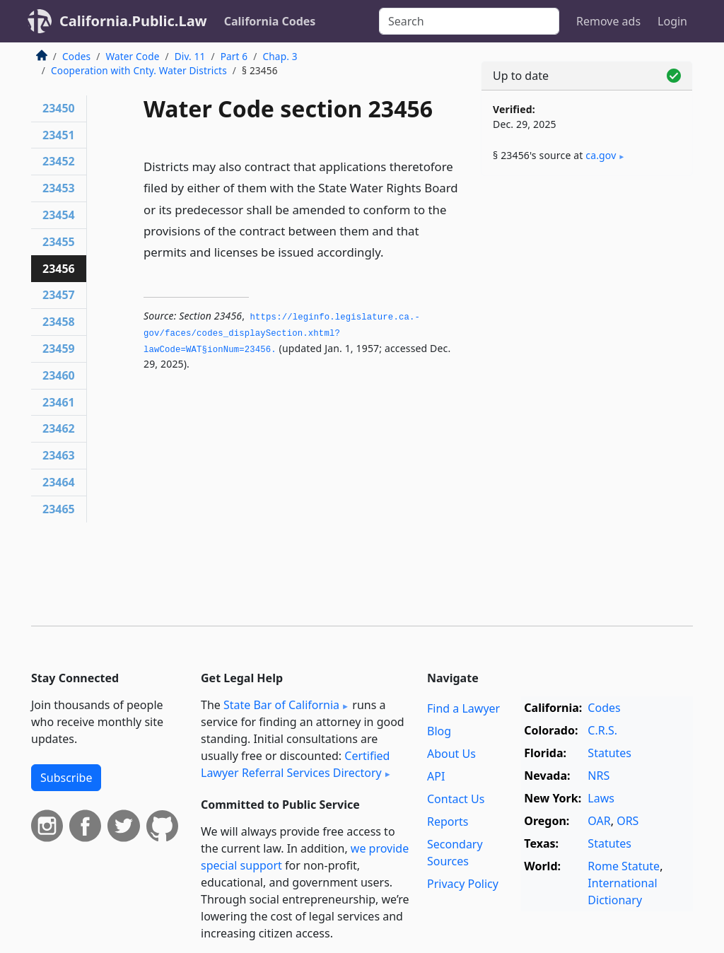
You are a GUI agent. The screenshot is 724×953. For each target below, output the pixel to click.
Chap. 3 (280, 56)
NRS (598, 775)
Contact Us (455, 799)
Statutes (609, 753)
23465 (58, 509)
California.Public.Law (133, 20)
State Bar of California (281, 705)
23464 (58, 482)
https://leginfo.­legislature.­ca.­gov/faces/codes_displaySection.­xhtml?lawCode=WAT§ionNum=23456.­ (282, 333)
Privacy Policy (462, 883)
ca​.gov (600, 155)
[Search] (469, 21)
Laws (601, 798)
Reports (448, 821)
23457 (58, 295)
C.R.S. (602, 730)
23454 (58, 215)
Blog (439, 731)
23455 (58, 242)
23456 (58, 268)
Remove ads (608, 21)
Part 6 (234, 56)
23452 (58, 161)
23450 (58, 108)
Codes (76, 56)
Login (672, 21)
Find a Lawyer (463, 708)
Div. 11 (190, 56)
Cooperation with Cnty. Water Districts (139, 70)
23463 (58, 455)
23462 (58, 428)
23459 (58, 348)
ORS (627, 821)
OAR (599, 821)
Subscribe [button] (66, 777)
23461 (58, 402)
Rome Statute (624, 866)
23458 (58, 321)
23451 (58, 135)
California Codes (270, 21)
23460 (58, 375)
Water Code (132, 56)
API (436, 776)
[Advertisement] (587, 284)
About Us (451, 753)
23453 (58, 188)
